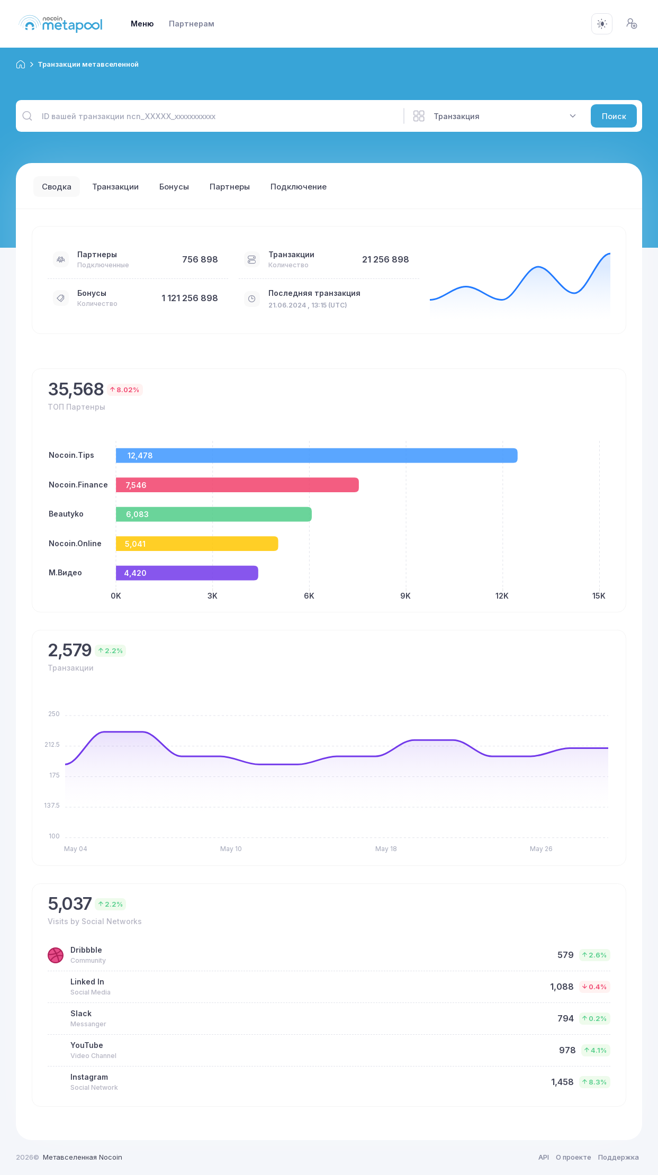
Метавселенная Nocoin (82, 1157)
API (543, 1157)
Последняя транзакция (314, 292)
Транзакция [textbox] (457, 116)
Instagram (89, 1076)
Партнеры (97, 254)
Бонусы (91, 292)
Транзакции (291, 254)
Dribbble (86, 949)
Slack (81, 1013)
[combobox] (505, 116)
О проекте (573, 1157)
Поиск (614, 116)
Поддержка (618, 1157)
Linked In (87, 981)
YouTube (86, 1045)
